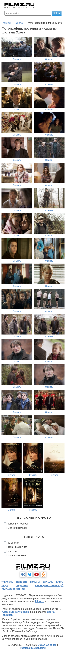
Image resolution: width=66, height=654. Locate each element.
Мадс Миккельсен (17, 528)
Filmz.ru (39, 601)
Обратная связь (47, 645)
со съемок (13, 542)
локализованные (17, 555)
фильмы (35, 582)
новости (21, 582)
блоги (59, 582)
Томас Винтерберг (18, 523)
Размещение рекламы (33, 648)
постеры (12, 551)
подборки (22, 585)
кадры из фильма (17, 547)
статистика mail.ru (13, 589)
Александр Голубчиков (15, 612)
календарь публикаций (49, 585)
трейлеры (7, 582)
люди (4, 585)
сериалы (48, 582)
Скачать (17, 59)
